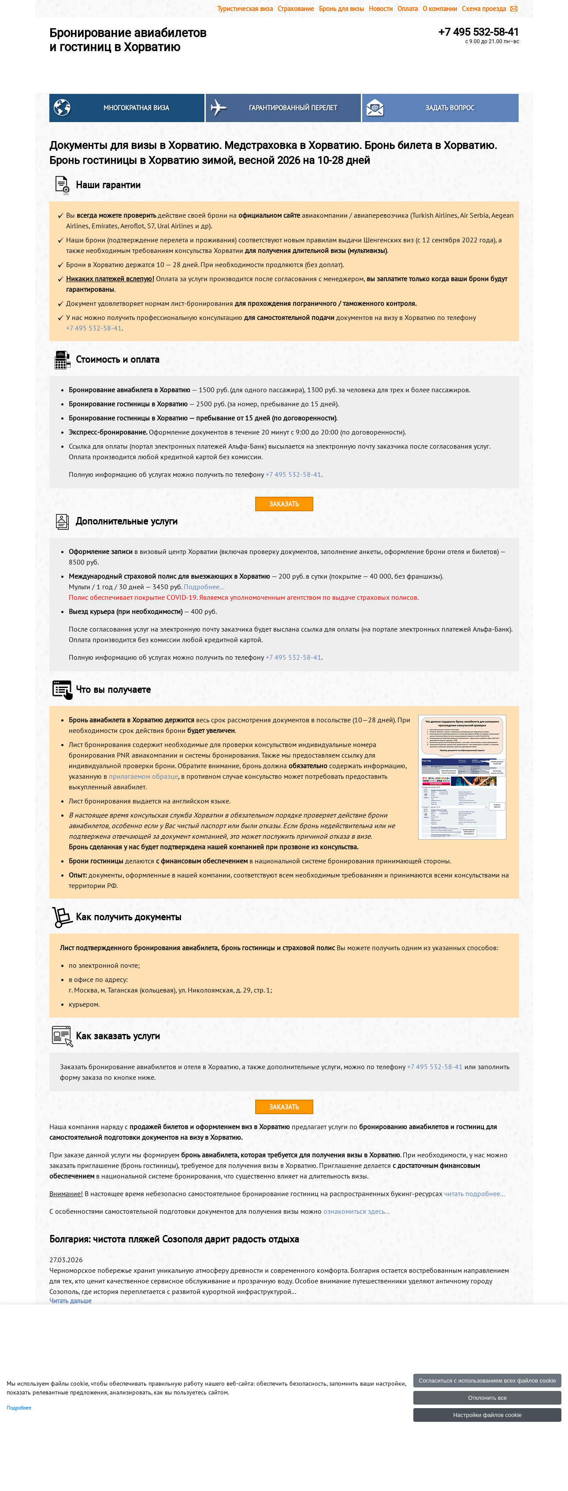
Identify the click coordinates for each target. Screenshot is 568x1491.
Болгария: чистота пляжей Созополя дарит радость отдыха (174, 1239)
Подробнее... (204, 586)
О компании (440, 8)
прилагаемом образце (143, 776)
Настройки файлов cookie (487, 1415)
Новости (381, 8)
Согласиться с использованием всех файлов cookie (487, 1380)
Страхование (296, 8)
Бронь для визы (341, 8)
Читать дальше (70, 1301)
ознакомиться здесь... (356, 1211)
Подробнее (19, 1407)
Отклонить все (487, 1397)
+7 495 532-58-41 (478, 32)
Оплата (407, 8)
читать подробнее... (474, 1193)
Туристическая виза (245, 8)
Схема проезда (484, 8)
